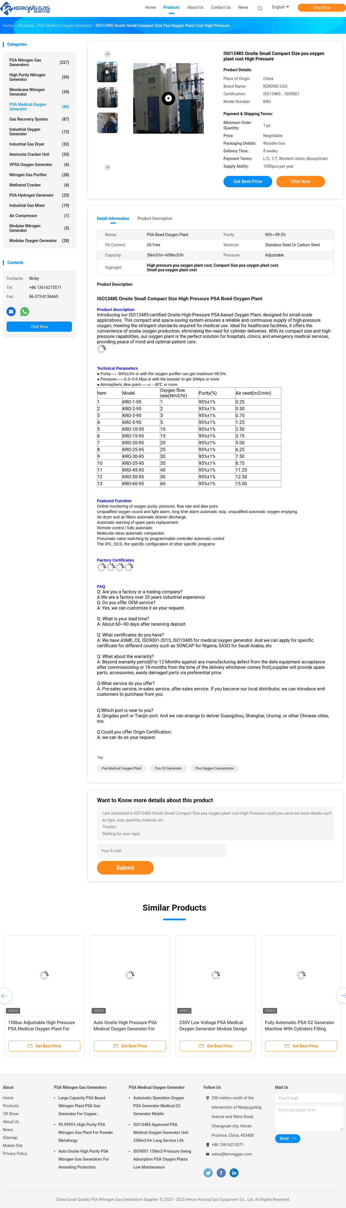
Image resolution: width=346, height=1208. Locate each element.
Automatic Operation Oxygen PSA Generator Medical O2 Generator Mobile (158, 1106)
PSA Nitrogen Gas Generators (39, 62)
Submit (125, 867)
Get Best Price (247, 181)
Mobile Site (13, 1145)
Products (11, 1106)
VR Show (11, 1114)
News (8, 1129)
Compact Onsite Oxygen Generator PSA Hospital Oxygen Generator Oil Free (129, 1029)
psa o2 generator (168, 768)
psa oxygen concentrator (214, 768)
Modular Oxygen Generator (39, 240)
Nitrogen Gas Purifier (39, 175)
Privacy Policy (15, 1153)
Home (8, 1098)
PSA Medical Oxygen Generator (39, 106)
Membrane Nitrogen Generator (39, 91)
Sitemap (10, 1137)
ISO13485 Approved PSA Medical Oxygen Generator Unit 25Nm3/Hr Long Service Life (160, 1132)
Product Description (154, 218)
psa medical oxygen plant (122, 768)
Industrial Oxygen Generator (39, 131)
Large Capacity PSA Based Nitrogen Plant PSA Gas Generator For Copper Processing (82, 1107)
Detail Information (113, 218)
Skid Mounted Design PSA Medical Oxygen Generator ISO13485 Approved (300, 1029)
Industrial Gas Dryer (39, 144)
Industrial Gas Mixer (39, 205)
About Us (11, 1121)
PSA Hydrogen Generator (39, 195)
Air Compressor (39, 216)
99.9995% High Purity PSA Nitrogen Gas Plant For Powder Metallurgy (85, 1132)
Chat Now (322, 7)
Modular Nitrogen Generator (39, 228)
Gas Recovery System (39, 119)
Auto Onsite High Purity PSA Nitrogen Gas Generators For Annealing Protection (83, 1159)
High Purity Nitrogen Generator (39, 77)
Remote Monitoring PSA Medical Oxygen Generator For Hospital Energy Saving (212, 1029)
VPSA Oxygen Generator (39, 164)
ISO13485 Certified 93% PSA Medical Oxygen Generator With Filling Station (40, 1029)
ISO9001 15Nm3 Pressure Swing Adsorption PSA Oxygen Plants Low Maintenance (162, 1159)
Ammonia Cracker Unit (39, 154)
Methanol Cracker (39, 185)
